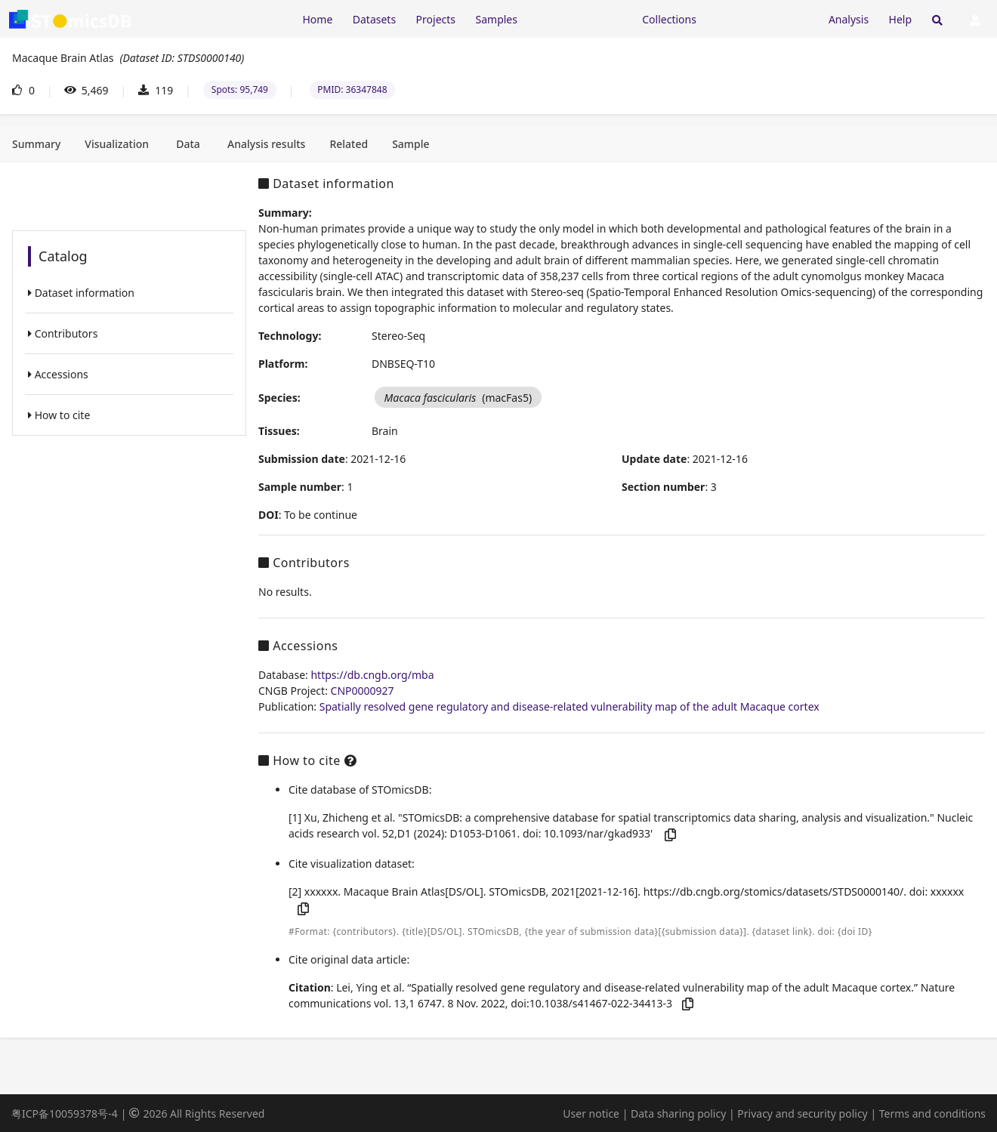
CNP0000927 (362, 690)
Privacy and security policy (802, 1113)
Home (317, 19)
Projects (435, 19)
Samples (496, 19)
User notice (591, 1113)
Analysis (849, 19)
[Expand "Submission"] (762, 18)
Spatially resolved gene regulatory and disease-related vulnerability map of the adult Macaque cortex (569, 706)
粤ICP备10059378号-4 (64, 1113)
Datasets (374, 19)
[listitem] (129, 293)
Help (900, 19)
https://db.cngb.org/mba (372, 675)
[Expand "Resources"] (579, 18)
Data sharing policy (678, 1113)
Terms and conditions (932, 1113)
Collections (669, 19)
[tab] (36, 144)
